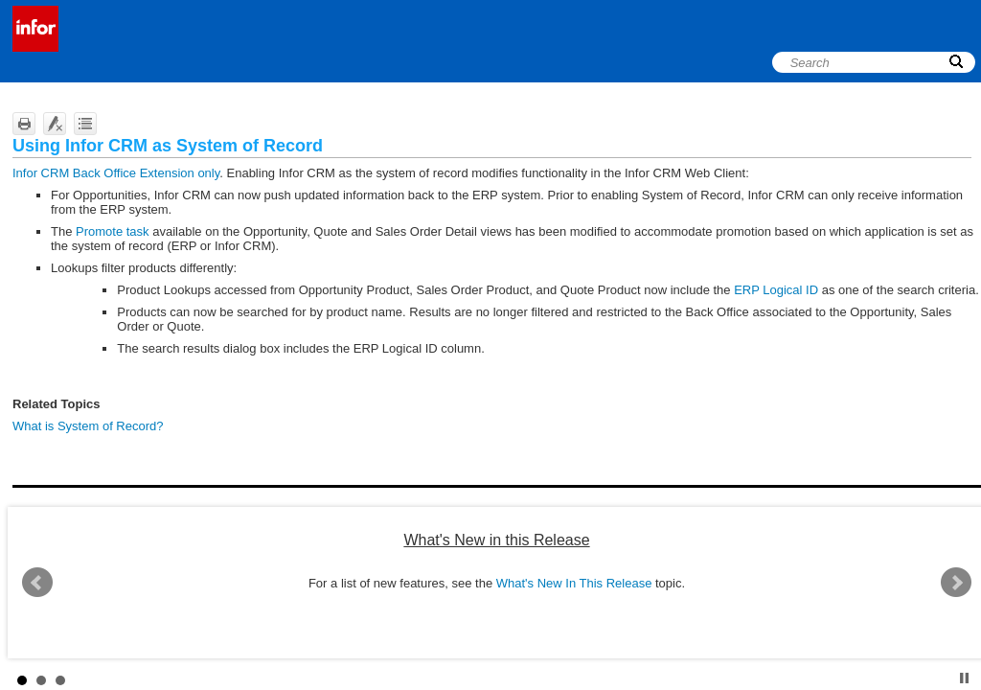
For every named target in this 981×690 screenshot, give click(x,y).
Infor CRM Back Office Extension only (115, 173)
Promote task (112, 231)
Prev (37, 582)
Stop (964, 678)
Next (956, 582)
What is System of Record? (88, 426)
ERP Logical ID (776, 290)
